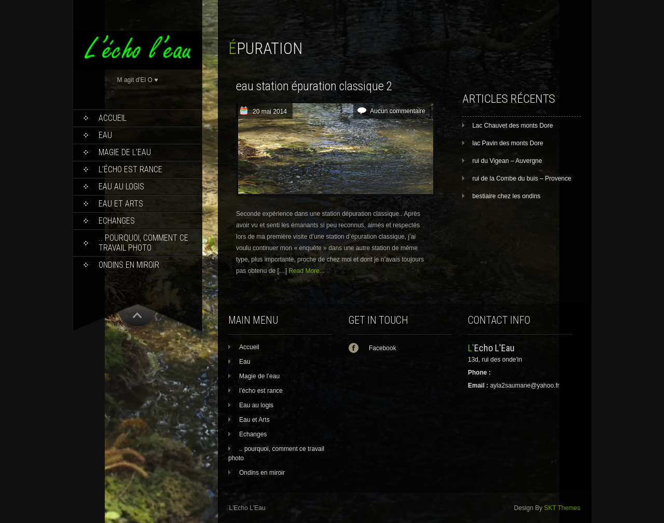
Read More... (306, 270)
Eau (105, 135)
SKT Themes (562, 508)
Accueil (113, 118)
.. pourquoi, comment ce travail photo (143, 243)
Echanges (117, 221)
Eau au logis (121, 186)
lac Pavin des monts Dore (507, 143)
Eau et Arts (121, 204)
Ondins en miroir (129, 265)
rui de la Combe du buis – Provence (521, 178)
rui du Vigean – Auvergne (507, 160)
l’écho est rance (130, 169)
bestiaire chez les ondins (506, 196)
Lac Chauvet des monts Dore (512, 125)
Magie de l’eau (125, 152)
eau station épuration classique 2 (314, 86)
